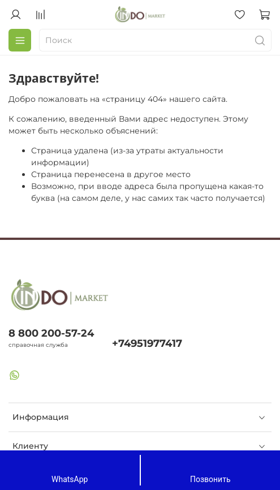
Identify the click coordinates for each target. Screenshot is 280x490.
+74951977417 (147, 343)
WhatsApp (69, 469)
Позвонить (210, 469)
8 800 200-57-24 (51, 332)
